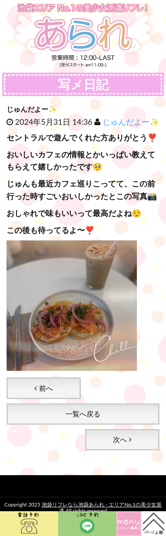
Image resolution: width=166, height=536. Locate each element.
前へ (43, 388)
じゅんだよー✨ (131, 122)
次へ (122, 439)
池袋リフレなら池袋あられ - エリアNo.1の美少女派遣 (102, 507)
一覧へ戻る (83, 413)
